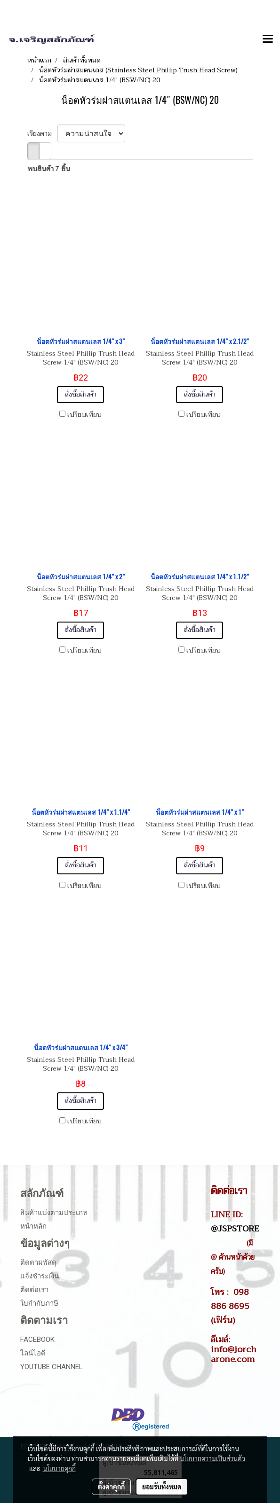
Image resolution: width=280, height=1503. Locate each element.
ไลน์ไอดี (33, 1353)
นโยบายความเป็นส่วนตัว (212, 1458)
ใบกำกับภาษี (39, 1303)
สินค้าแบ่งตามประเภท (54, 1212)
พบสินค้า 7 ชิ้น (48, 169)
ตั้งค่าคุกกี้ (111, 1486)
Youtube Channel (51, 1367)
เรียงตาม (42, 134)
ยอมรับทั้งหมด (162, 1486)
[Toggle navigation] (267, 39)
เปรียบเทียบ (84, 415)
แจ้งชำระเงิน (39, 1276)
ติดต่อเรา (34, 1289)
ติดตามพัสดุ (38, 1262)
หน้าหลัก (33, 1226)
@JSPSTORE (235, 1228)
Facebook (37, 1339)
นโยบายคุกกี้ (59, 1468)
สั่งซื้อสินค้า (80, 394)
